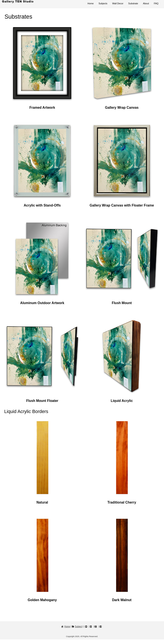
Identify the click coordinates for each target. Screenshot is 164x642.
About (146, 3)
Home (91, 3)
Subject (78, 626)
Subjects (102, 3)
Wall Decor (117, 3)
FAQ (156, 3)
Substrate (133, 3)
